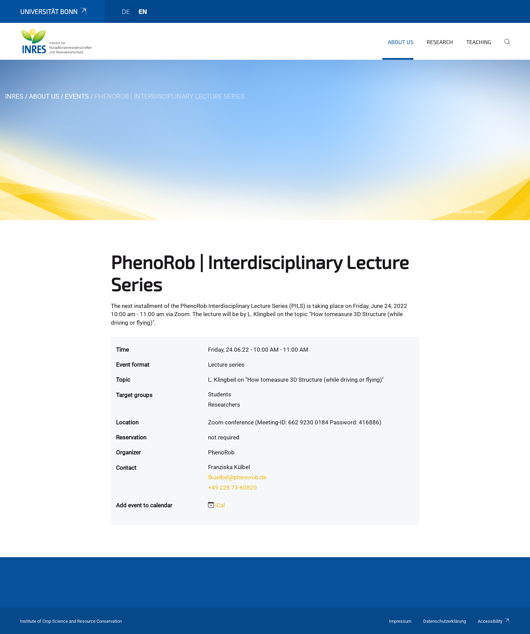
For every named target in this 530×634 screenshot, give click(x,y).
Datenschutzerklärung (444, 621)
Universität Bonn (54, 11)
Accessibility (494, 621)
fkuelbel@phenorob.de (237, 477)
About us (400, 42)
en (142, 11)
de (126, 11)
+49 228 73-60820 (232, 487)
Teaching (478, 42)
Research (440, 42)
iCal (220, 505)
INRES (14, 96)
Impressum (400, 621)
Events (77, 96)
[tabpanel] (265, 140)
